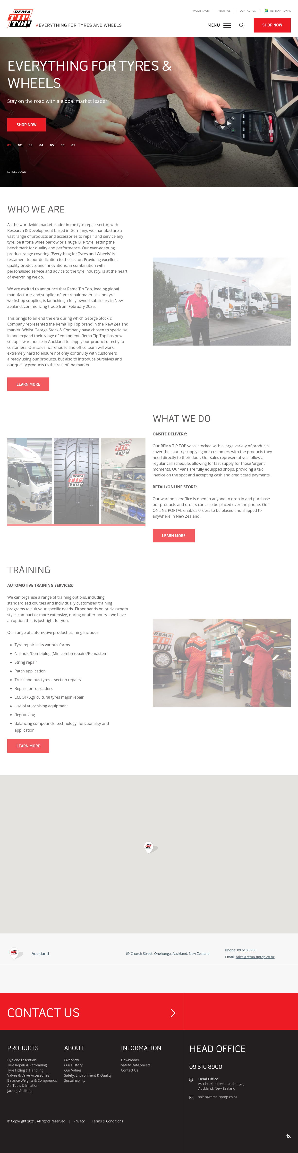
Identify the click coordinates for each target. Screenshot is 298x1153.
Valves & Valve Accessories (28, 1075)
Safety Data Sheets (136, 1065)
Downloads (130, 1060)
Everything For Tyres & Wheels (89, 75)
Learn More (28, 390)
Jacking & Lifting (19, 1090)
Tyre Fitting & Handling (25, 1070)
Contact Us (248, 10)
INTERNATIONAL (278, 10)
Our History (73, 1065)
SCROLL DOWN (21, 172)
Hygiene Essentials (22, 1060)
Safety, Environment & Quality (87, 1075)
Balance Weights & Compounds (32, 1080)
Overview (71, 1060)
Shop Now (272, 25)
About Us (224, 10)
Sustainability (74, 1080)
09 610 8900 (246, 950)
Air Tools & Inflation (22, 1085)
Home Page (201, 10)
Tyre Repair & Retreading (27, 1065)
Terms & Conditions (107, 1121)
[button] (10, 145)
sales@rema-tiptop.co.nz (255, 957)
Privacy (79, 1121)
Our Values (73, 1070)
